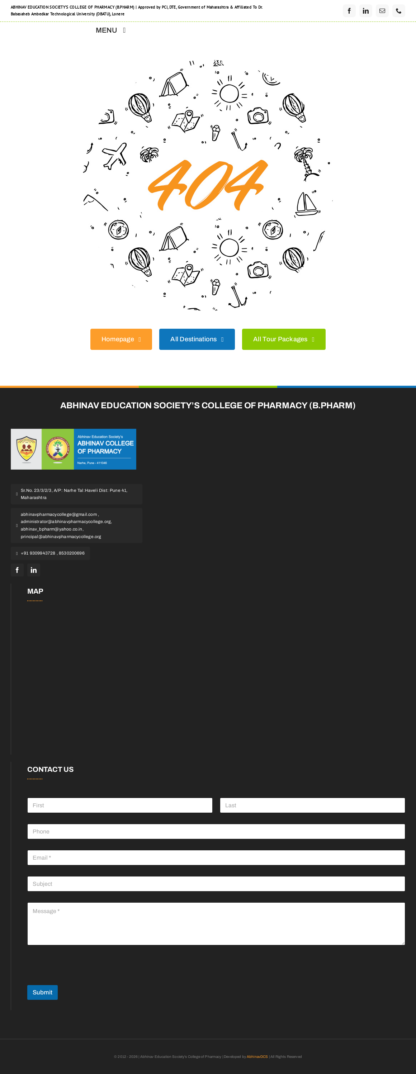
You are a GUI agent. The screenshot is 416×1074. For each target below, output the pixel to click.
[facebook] (349, 10)
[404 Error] (208, 63)
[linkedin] (365, 10)
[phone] (398, 10)
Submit (42, 992)
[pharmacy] (73, 432)
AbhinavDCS (257, 1057)
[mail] (382, 10)
